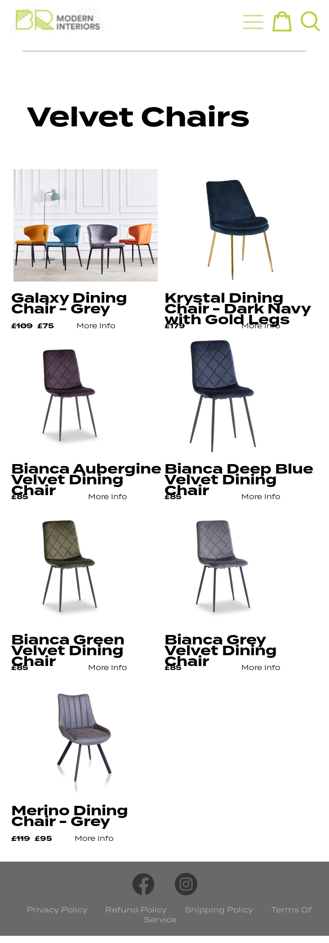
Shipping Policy (219, 910)
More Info (96, 325)
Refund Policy (136, 910)
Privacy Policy (57, 910)
